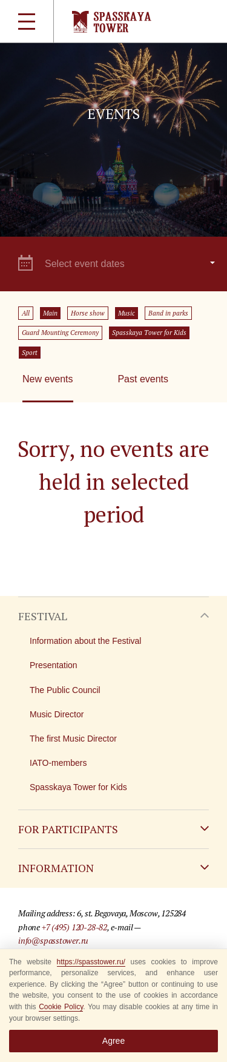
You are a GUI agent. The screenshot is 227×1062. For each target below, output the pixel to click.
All (26, 313)
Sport (30, 352)
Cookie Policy (61, 1007)
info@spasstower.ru (53, 940)
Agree (113, 1041)
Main (50, 313)
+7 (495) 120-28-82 (74, 927)
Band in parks (168, 313)
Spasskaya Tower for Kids (149, 332)
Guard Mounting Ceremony (60, 332)
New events (47, 379)
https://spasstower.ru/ (91, 962)
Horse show (88, 313)
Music (126, 313)
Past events (142, 379)
